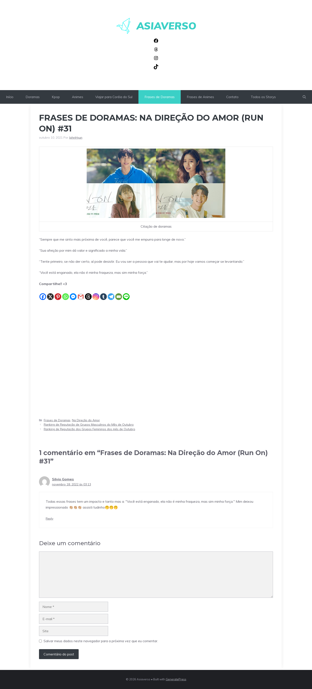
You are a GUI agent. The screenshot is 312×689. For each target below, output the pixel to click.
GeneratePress (176, 679)
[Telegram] (111, 293)
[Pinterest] (58, 293)
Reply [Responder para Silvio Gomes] (49, 518)
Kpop (56, 97)
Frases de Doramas (160, 97)
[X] (50, 293)
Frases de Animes (200, 97)
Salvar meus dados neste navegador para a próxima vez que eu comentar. (101, 641)
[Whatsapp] (65, 293)
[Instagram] (96, 293)
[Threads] (88, 293)
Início (9, 97)
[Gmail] (80, 293)
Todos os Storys (263, 97)
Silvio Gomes (63, 479)
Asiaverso (166, 25)
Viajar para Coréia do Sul (113, 97)
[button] (304, 97)
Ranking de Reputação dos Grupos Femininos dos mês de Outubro (89, 429)
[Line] (126, 293)
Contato (232, 97)
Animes (77, 97)
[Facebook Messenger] (73, 293)
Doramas (33, 97)
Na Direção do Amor (86, 420)
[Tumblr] (103, 293)
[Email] (118, 293)
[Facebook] (42, 293)
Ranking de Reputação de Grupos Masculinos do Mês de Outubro (89, 424)
